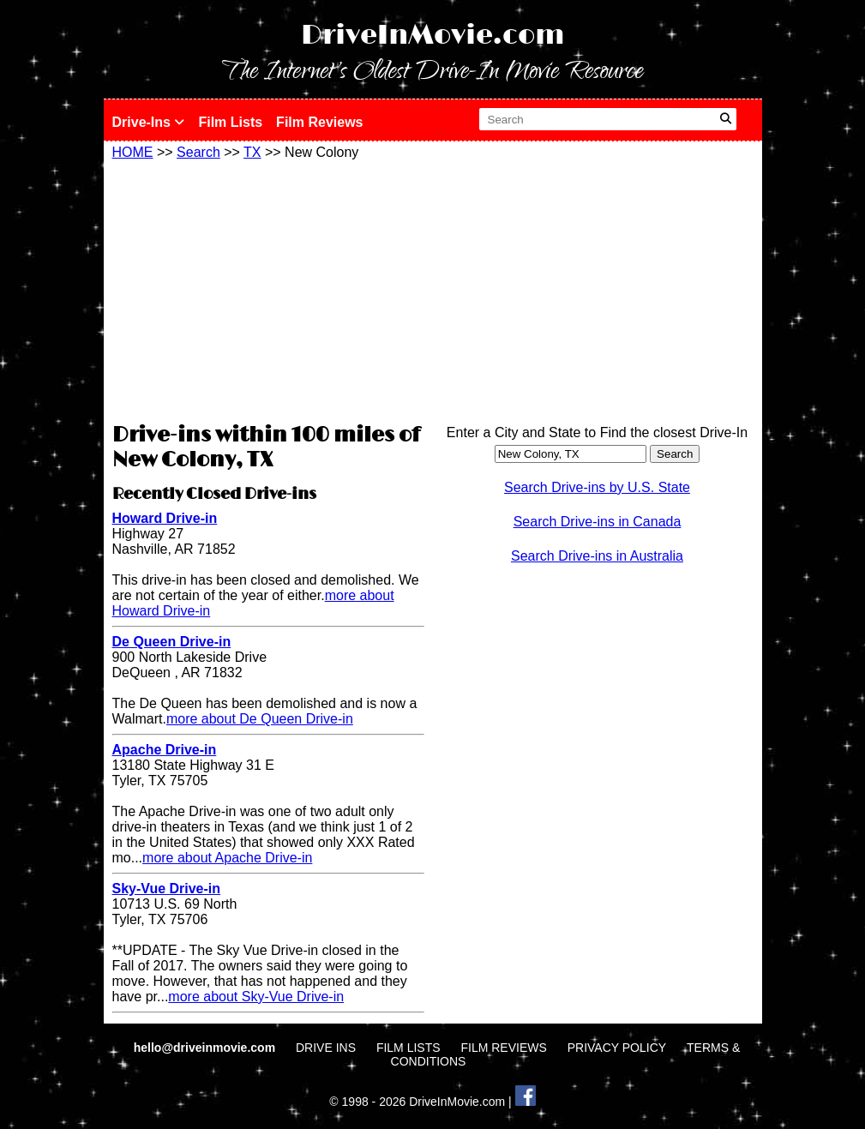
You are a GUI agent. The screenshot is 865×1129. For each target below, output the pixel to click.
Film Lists (230, 122)
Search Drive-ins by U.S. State (597, 487)
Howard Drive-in (165, 518)
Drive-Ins (148, 122)
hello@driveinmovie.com (206, 1047)
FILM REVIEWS (503, 1047)
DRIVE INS (326, 1047)
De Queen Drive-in (171, 641)
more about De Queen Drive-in (259, 719)
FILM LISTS (408, 1047)
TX (252, 152)
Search (198, 152)
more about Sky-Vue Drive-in (256, 996)
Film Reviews (319, 122)
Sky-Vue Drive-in (166, 888)
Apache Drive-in (164, 749)
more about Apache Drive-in (227, 857)
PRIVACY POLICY (617, 1047)
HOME (132, 152)
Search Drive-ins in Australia (597, 556)
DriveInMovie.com (433, 35)
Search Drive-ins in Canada (598, 521)
